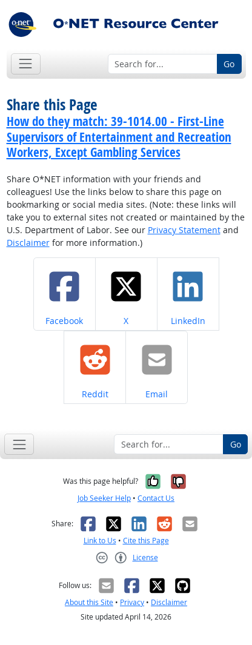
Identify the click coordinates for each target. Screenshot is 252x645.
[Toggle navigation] (26, 63)
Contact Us (156, 498)
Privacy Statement (184, 230)
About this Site (89, 602)
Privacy (132, 602)
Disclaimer (28, 242)
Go (229, 64)
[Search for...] (162, 64)
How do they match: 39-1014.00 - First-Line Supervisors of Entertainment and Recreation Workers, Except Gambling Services (119, 136)
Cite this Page (146, 540)
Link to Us (100, 540)
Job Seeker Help (104, 498)
